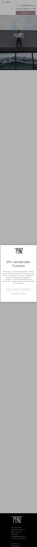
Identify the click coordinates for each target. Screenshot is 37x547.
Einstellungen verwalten (18, 293)
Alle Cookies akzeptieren (18, 289)
